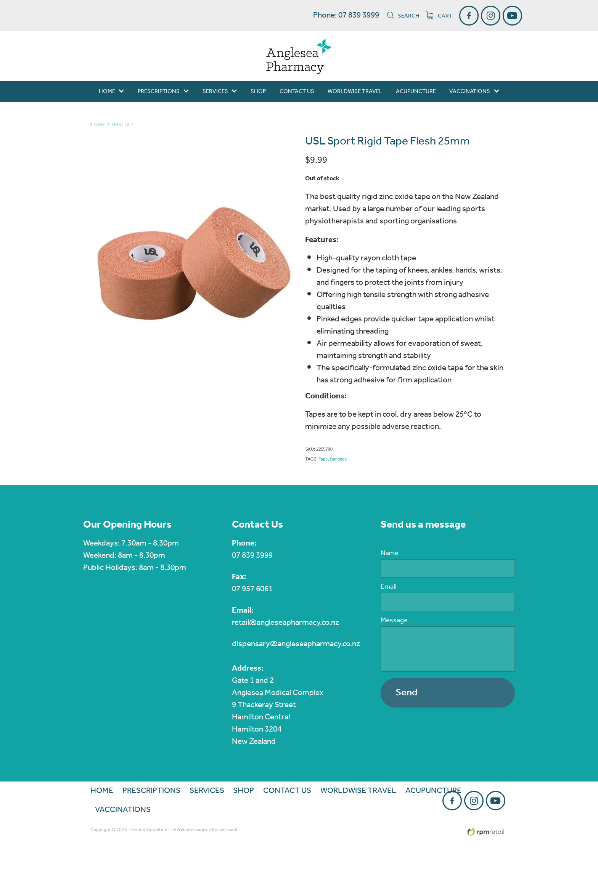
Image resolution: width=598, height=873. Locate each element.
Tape (323, 459)
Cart (439, 16)
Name (390, 553)
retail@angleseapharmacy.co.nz (285, 623)
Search (403, 16)
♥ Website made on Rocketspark (205, 829)
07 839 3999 (252, 555)
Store (97, 125)
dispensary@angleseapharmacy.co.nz (296, 644)
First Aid (122, 125)
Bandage (338, 459)
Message (394, 620)
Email (389, 587)
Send (406, 692)
